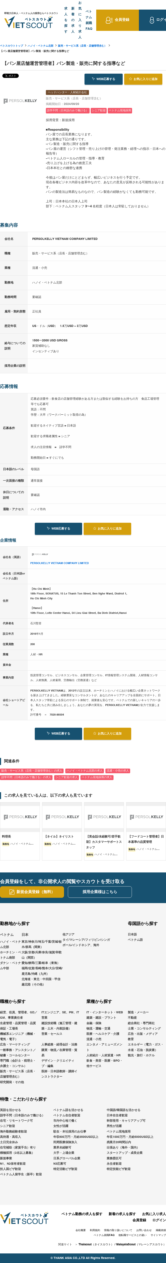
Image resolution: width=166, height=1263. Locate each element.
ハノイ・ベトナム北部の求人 (85, 770)
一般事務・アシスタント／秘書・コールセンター (18, 1053)
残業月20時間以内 (119, 1142)
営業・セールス (51, 1033)
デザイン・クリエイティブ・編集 (57, 1063)
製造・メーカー (138, 1012)
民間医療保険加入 (65, 1142)
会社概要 (81, 1230)
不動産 (132, 1018)
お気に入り (143, 78)
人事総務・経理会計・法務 (59, 1044)
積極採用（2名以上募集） (17, 1152)
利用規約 (95, 1230)
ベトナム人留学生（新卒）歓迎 (21, 1174)
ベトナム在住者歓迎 (66, 1115)
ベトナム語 (135, 939)
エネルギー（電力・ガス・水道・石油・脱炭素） (146, 1047)
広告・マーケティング (15, 1044)
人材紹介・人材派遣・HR (103, 1055)
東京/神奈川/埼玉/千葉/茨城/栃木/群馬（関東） (42, 944)
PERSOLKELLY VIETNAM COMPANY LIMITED (59, 563)
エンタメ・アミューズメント (104, 1047)
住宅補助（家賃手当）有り (18, 1147)
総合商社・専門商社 (141, 1023)
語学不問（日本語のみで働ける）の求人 (26, 777)
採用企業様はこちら (100, 892)
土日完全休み (9, 1142)
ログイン (159, 1220)
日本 (25, 935)
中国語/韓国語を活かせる (123, 1110)
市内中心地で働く (65, 1120)
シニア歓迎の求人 (66, 777)
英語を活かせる (10, 1110)
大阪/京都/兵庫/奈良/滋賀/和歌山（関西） (42, 955)
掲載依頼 (161, 1230)
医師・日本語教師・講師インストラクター (59, 1074)
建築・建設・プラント (101, 1018)
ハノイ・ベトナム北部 (40, 46)
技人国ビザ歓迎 (10, 1169)
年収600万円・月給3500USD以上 (75, 1137)
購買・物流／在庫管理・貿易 (59, 1053)
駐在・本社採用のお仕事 (69, 1131)
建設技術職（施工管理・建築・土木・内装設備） (59, 1026)
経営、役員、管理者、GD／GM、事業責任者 (18, 1015)
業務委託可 (114, 1158)
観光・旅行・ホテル (141, 1055)
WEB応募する (103, 78)
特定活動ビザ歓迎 (65, 1169)
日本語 (132, 934)
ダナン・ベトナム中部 (10, 966)
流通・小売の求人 (118, 770)
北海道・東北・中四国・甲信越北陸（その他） (41, 982)
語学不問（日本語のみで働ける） (22, 1115)
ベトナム (7, 935)
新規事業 (6, 1158)
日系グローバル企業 (66, 1158)
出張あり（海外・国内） (123, 1147)
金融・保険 (93, 1023)
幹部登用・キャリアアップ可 (126, 1120)
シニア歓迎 (7, 1126)
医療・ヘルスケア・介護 (102, 1033)
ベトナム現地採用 (119, 1131)
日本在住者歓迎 (117, 1115)
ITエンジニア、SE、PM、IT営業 (60, 1015)
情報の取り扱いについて (118, 1230)
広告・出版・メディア (143, 1033)
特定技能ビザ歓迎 (119, 1169)
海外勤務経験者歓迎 (13, 1131)
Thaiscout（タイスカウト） (96, 1244)
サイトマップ (158, 1235)
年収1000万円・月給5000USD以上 (130, 1137)
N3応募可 (59, 1163)
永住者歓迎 (114, 1163)
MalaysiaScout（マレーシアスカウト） (141, 1244)
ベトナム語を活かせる (68, 1110)
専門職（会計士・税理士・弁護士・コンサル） (18, 1063)
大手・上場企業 (63, 1152)
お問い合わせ (144, 1230)
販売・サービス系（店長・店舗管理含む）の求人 (31, 770)
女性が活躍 (60, 1126)
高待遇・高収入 (10, 1137)
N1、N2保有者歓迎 (13, 1163)
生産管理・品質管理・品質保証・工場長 (18, 1026)
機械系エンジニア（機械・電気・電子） (18, 1036)
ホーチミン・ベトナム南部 (10, 955)
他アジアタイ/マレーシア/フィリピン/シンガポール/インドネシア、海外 (86, 940)
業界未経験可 (62, 1147)
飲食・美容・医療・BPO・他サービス (104, 1063)
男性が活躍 (114, 1126)
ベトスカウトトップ (11, 46)
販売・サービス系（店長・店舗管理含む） (82, 46)
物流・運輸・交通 (98, 1028)
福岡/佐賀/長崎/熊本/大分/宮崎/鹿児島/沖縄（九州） (42, 971)
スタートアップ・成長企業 (125, 1152)
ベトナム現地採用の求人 (97, 777)
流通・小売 (93, 1039)
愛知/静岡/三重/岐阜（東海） (41, 963)
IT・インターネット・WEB (104, 1012)
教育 (131, 1039)
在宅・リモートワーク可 (16, 1120)
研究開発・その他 (12, 1082)
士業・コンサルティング (144, 1028)
